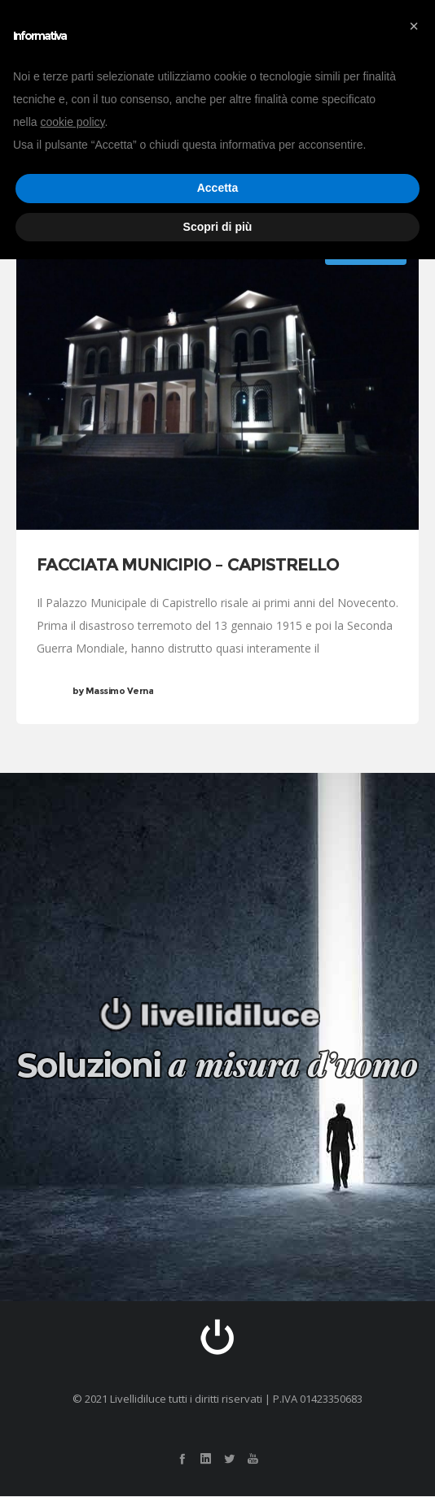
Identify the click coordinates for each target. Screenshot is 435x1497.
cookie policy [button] (72, 121)
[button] (414, 26)
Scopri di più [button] (218, 226)
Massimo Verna (112, 691)
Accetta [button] (218, 187)
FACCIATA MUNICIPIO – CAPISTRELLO (188, 565)
